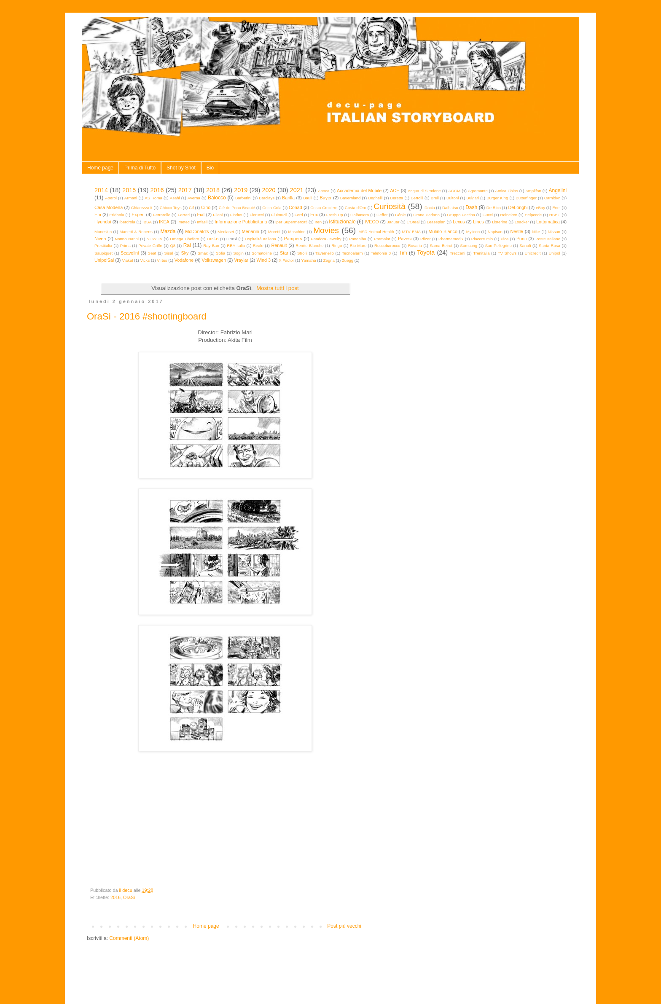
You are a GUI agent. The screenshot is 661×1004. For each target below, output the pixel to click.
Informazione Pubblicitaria (241, 221)
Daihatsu (450, 207)
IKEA (164, 221)
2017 (185, 190)
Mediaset (226, 231)
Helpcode (533, 214)
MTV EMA (411, 231)
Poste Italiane (547, 238)
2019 (240, 190)
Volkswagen (214, 260)
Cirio (205, 207)
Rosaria (415, 245)
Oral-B (213, 238)
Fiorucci (257, 214)
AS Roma (153, 198)
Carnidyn (552, 198)
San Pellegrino (498, 245)
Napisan (495, 231)
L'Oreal (413, 222)
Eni (97, 214)
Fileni (218, 214)
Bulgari (472, 198)
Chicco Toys (171, 207)
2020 (269, 190)
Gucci (487, 214)
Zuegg (347, 260)
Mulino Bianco (442, 231)
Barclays (266, 198)
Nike (536, 231)
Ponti (521, 238)
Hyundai (102, 221)
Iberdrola (127, 222)
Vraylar (241, 260)
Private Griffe (150, 245)
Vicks (145, 260)
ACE (394, 190)
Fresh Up (334, 214)
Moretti (274, 231)
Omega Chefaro (184, 238)
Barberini (243, 198)
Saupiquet (103, 253)
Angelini (557, 190)
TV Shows (507, 253)
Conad (295, 207)
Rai (187, 245)
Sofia (220, 253)
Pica (505, 238)
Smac (203, 253)
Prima (125, 245)
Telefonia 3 (381, 253)
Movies (326, 230)
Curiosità (389, 206)
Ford (299, 214)
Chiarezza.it (142, 207)
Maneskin (103, 231)
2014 (101, 190)
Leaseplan (436, 222)
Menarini (250, 231)
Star (284, 252)
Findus (236, 214)
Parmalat (382, 238)
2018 (213, 190)
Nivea (100, 238)
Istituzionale (342, 222)
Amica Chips (506, 190)
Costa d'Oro (355, 207)
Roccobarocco (387, 245)
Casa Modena (108, 207)
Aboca (323, 190)
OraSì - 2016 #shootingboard (147, 316)
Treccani (457, 253)
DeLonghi (517, 207)
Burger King (497, 198)
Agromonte (478, 190)
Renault (279, 245)
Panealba (357, 238)
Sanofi (525, 245)
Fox (314, 214)
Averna (194, 198)
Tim (403, 253)
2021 (297, 190)
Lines (478, 221)
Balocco (217, 198)
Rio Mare (358, 245)
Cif (191, 207)
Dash (471, 207)
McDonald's (197, 231)
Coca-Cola (271, 207)
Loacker (522, 222)
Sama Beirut (441, 245)
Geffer (382, 214)
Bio (210, 168)
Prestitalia (103, 245)
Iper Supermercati (291, 222)
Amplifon (533, 190)
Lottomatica (548, 221)
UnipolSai (104, 260)
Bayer (326, 197)
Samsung (469, 245)
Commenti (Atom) (129, 938)
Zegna (329, 260)
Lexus (459, 221)
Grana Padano (426, 214)
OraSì (129, 897)
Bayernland (350, 198)
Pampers (293, 238)
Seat (152, 253)
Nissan (554, 231)
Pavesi (404, 238)
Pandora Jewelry (326, 238)
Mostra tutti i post (277, 288)
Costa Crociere (323, 207)
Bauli (307, 198)
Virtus (162, 260)
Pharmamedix (450, 238)
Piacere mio (482, 238)
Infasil (202, 222)
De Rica (493, 207)
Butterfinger (526, 198)
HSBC (555, 214)
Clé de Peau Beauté (237, 207)
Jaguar (393, 222)
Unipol (554, 253)
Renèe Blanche (309, 245)
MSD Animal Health (376, 231)
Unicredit (533, 253)
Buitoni (452, 198)
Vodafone (184, 260)
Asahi (175, 198)
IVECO (372, 221)
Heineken (509, 214)
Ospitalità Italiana (260, 238)
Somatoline (262, 253)
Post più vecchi (344, 926)
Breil (435, 198)
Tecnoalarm (352, 253)
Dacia (430, 207)
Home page (100, 168)
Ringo (336, 245)
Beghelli (375, 198)
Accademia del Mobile (359, 190)
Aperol (111, 198)
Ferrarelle (161, 214)
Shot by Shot (181, 168)
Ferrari (184, 214)
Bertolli (417, 198)
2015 (129, 190)
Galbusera (359, 214)
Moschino (297, 231)
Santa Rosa (549, 245)
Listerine (499, 222)
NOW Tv (154, 238)
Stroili (302, 253)
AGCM (454, 190)
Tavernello (324, 253)
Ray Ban (211, 245)
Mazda (167, 231)
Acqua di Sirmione (424, 190)
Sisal (168, 253)
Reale (258, 245)
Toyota (426, 252)
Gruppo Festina (461, 214)
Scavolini (130, 252)
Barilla (288, 197)
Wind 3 (263, 260)
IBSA (147, 222)
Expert (138, 214)
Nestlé (517, 231)
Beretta (396, 198)
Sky (184, 252)
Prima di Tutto (140, 168)
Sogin (238, 253)
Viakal (127, 260)
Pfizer (425, 238)
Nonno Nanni (127, 238)
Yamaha (308, 260)
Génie (400, 214)
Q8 (172, 245)
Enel (556, 207)
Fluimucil (279, 214)
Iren (318, 222)
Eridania (116, 214)
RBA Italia (236, 245)
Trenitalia (481, 253)
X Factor (286, 260)
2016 (157, 190)
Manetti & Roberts (136, 231)
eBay (540, 207)
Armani (130, 198)
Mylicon (473, 231)
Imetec (183, 222)
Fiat (201, 214)
